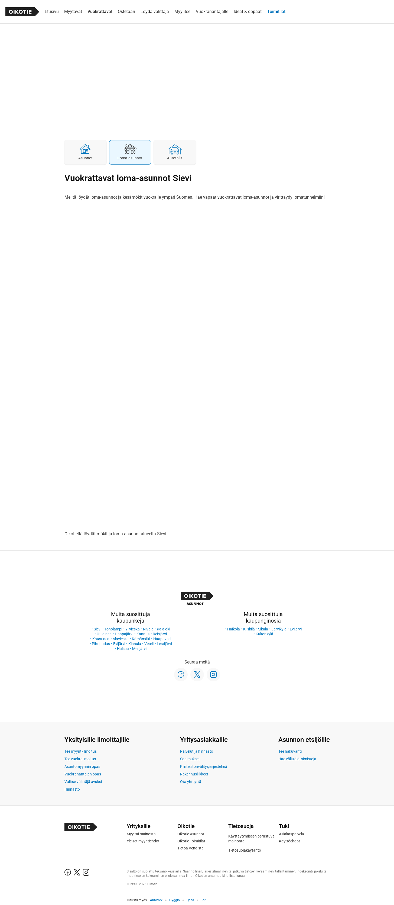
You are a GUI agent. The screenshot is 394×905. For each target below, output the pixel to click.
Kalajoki (163, 629)
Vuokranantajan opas (82, 774)
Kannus (142, 634)
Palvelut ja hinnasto (196, 751)
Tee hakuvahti (290, 751)
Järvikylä (278, 629)
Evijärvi (119, 644)
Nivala (148, 629)
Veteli (149, 644)
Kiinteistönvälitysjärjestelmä (203, 766)
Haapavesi (162, 639)
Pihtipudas (101, 644)
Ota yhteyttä (190, 782)
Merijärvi (139, 648)
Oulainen (104, 634)
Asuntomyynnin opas (82, 766)
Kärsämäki (141, 639)
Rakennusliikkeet (194, 774)
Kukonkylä (264, 634)
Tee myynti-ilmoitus (80, 751)
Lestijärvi (164, 644)
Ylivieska (132, 629)
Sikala (263, 629)
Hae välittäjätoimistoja (297, 759)
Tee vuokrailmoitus (80, 759)
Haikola (233, 629)
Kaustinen (100, 639)
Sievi (97, 629)
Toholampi (113, 629)
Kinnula (134, 644)
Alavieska (121, 639)
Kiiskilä (249, 629)
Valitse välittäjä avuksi (83, 782)
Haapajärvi (124, 634)
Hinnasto (72, 789)
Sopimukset (190, 759)
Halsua (123, 648)
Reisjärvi (160, 634)
